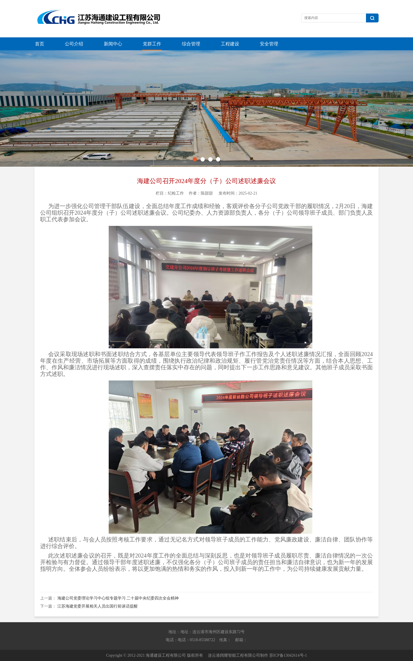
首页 (39, 43)
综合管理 (191, 43)
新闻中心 (113, 43)
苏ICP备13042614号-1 (288, 655)
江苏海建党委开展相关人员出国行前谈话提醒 (97, 606)
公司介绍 (74, 43)
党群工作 (152, 43)
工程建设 (230, 43)
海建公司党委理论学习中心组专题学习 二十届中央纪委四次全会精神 (118, 598)
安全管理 (269, 43)
